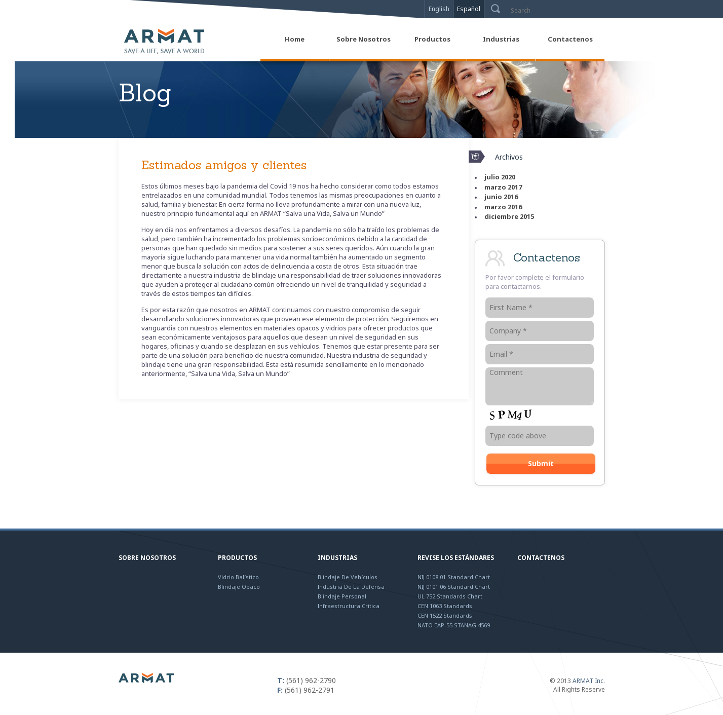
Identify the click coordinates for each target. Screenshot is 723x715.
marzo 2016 (503, 206)
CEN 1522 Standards (444, 615)
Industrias (337, 557)
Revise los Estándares (455, 557)
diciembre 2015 (509, 216)
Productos (237, 557)
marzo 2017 (503, 187)
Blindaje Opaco (239, 586)
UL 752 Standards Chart (449, 596)
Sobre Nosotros (147, 557)
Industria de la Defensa (351, 586)
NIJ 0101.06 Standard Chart (453, 586)
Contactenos (540, 557)
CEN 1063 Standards (444, 606)
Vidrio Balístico (238, 577)
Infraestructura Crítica (348, 606)
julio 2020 (499, 176)
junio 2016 (501, 196)
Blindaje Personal (342, 596)
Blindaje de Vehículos (347, 577)
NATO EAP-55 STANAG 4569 (453, 625)
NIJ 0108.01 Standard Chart (453, 577)
